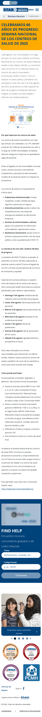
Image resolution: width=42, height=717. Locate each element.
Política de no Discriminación (29, 711)
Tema (6, 550)
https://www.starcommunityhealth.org (17, 489)
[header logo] (16, 10)
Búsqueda (21, 575)
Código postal (10, 562)
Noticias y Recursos (16, 16)
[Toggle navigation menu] (34, 10)
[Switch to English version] (10, 3)
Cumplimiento (6, 711)
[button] (5, 17)
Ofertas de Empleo (6, 688)
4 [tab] (27, 638)
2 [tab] (19, 638)
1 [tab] (15, 638)
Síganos (19, 688)
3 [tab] (23, 638)
